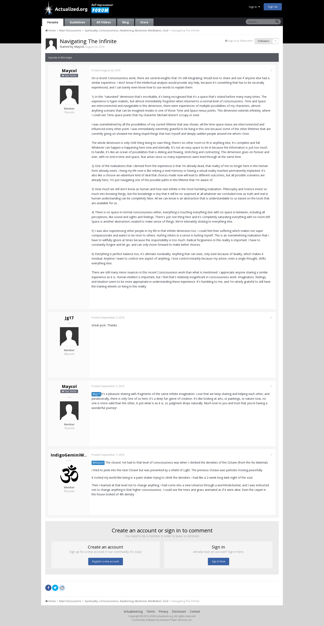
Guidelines (77, 22)
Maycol (79, 47)
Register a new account (105, 561)
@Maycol (99, 462)
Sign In (254, 7)
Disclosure (179, 611)
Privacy (163, 611)
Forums (52, 22)
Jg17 (69, 318)
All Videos (103, 22)
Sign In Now (218, 561)
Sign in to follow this (240, 41)
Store (144, 22)
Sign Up (273, 6)
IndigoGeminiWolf (70, 455)
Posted (107, 70)
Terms (150, 611)
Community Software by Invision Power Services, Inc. (162, 620)
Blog (125, 22)
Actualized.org (133, 611)
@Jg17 (97, 394)
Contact (195, 611)
